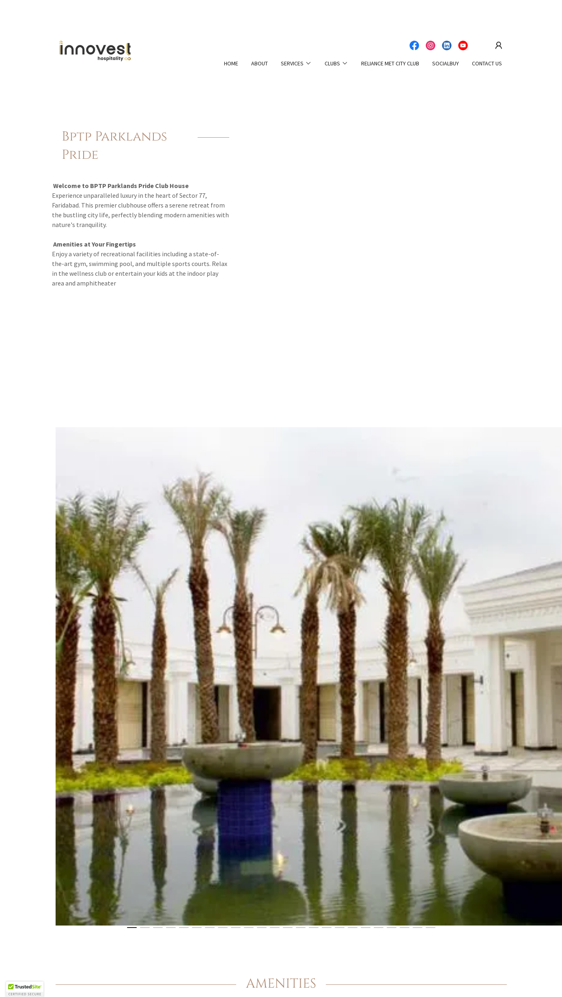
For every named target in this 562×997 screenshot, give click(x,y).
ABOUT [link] (259, 63)
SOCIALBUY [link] (445, 63)
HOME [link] (231, 63)
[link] (95, 52)
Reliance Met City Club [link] (390, 63)
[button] (499, 45)
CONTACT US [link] (487, 63)
